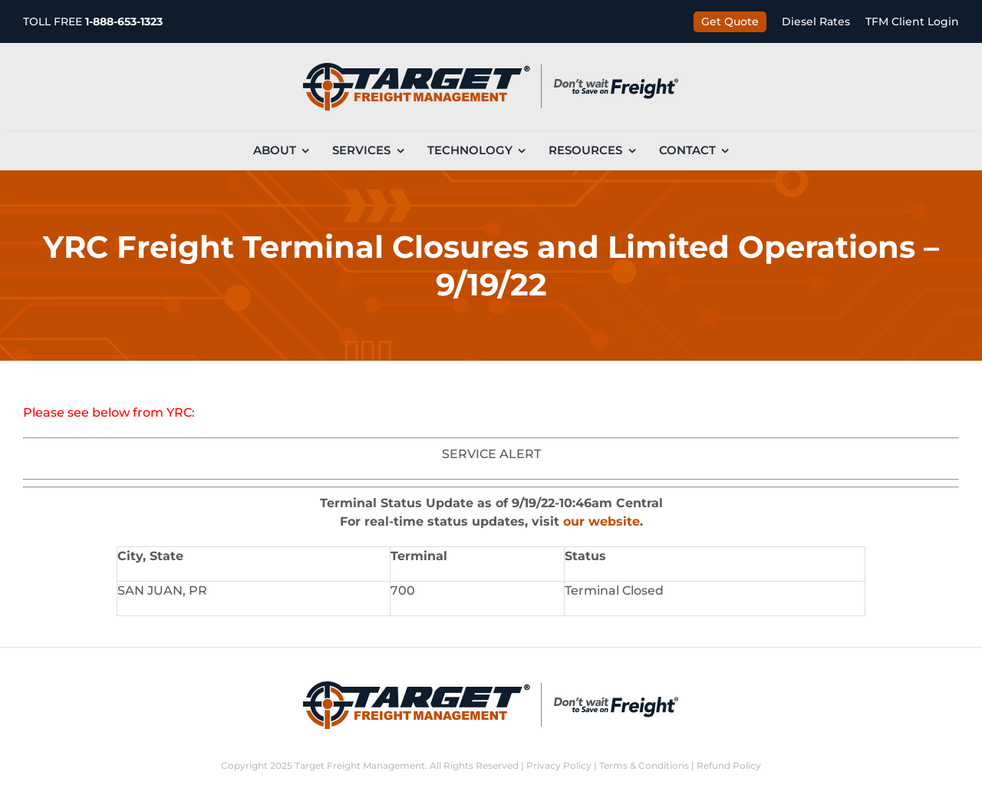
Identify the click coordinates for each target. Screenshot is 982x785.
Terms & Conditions (644, 765)
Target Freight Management (360, 765)
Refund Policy (729, 765)
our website (601, 521)
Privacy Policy (559, 765)
